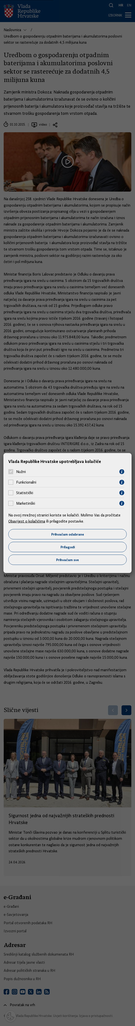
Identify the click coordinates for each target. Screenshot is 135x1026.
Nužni (21, 472)
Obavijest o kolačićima (26, 521)
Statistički (24, 493)
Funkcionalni (26, 482)
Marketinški (25, 503)
